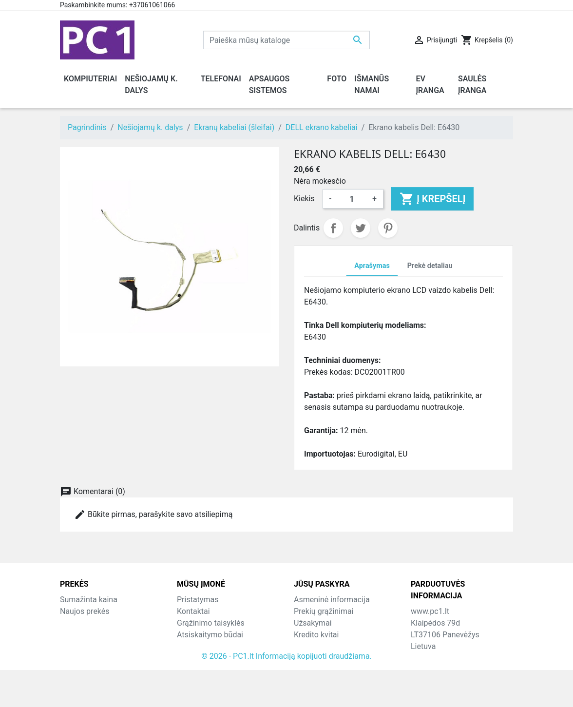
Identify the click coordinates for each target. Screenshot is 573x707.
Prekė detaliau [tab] (430, 266)
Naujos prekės (85, 611)
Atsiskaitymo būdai (210, 634)
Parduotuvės (198, 669)
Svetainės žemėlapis (212, 658)
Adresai (307, 646)
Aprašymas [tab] (371, 266)
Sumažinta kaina (88, 599)
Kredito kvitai (316, 634)
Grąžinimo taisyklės (211, 623)
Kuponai (308, 658)
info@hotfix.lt (474, 681)
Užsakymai (313, 623)
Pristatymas (197, 599)
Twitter (360, 228)
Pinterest (388, 228)
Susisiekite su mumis (213, 646)
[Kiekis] (351, 199)
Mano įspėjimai (320, 669)
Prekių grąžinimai (324, 611)
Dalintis (333, 228)
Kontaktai (193, 611)
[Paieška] (286, 40)
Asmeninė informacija (332, 599)
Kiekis (304, 198)
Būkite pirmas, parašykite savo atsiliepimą (153, 514)
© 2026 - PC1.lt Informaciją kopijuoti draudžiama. (286, 693)
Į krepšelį (432, 198)
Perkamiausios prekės (98, 623)
